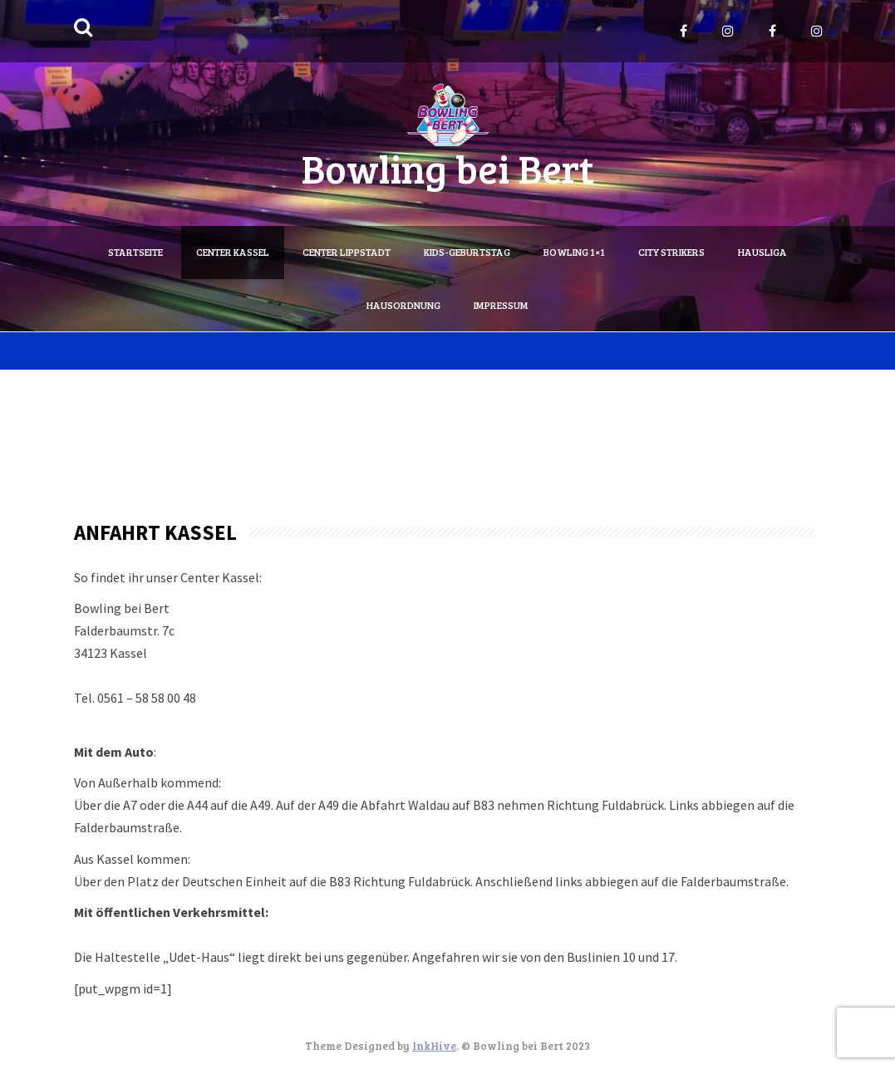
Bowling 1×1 (574, 251)
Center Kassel (232, 251)
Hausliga (762, 251)
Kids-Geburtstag (467, 251)
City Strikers (671, 251)
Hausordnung (403, 304)
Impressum (501, 304)
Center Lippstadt (346, 251)
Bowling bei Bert (447, 167)
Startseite (135, 251)
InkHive (434, 1045)
